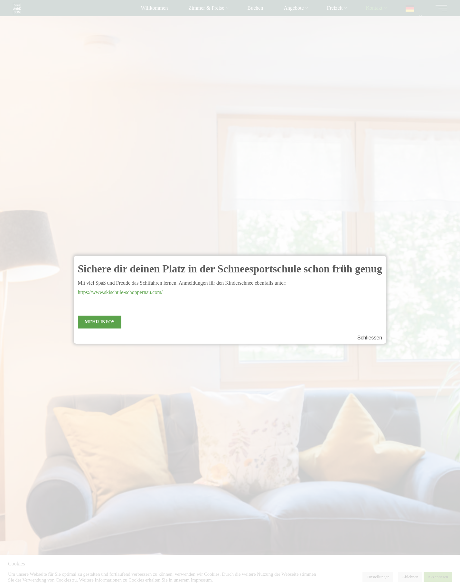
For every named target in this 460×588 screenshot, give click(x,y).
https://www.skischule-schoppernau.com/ (120, 292)
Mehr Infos (99, 321)
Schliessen (369, 337)
